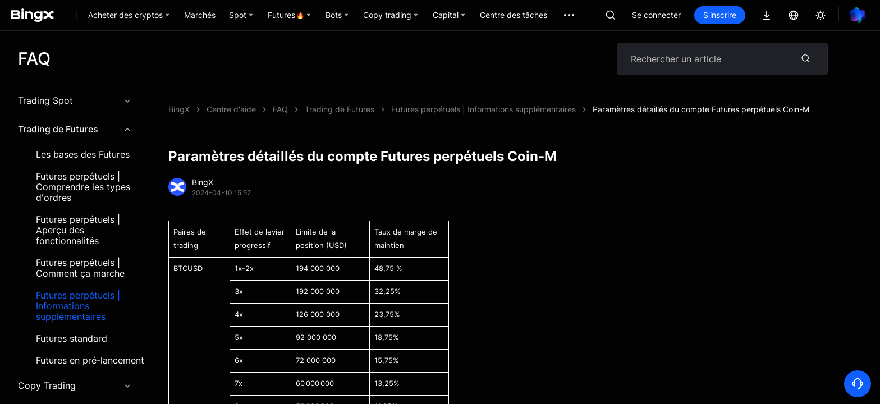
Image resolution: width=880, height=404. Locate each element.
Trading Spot (75, 100)
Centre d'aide (231, 109)
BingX (179, 109)
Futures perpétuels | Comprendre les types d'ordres (83, 187)
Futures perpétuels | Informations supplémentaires (78, 306)
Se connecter (656, 15)
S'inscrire (719, 15)
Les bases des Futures (83, 154)
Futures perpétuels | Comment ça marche (80, 268)
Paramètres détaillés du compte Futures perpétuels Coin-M (701, 109)
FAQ (280, 109)
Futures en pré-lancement (90, 360)
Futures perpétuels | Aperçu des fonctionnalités (78, 230)
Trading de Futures (75, 129)
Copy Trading (75, 385)
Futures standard (71, 338)
